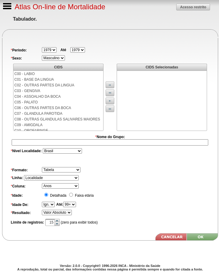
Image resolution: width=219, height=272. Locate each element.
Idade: (17, 195)
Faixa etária (84, 195)
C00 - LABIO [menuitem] (24, 74)
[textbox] (52, 222)
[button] (193, 7)
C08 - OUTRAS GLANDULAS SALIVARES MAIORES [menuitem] (57, 119)
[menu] (58, 101)
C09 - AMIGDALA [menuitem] (28, 125)
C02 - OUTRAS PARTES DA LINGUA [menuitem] (44, 85)
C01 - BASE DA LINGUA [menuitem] (34, 79)
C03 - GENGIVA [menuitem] (27, 91)
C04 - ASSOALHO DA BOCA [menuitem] (37, 96)
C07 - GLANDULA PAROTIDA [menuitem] (38, 113)
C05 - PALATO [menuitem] (26, 102)
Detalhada (57, 195)
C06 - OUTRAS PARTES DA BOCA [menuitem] (42, 108)
